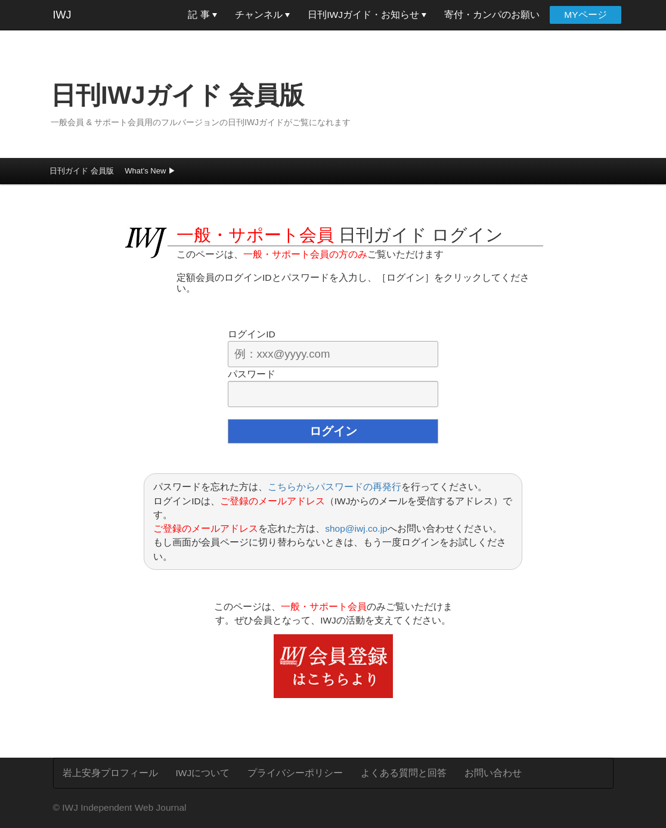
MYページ (585, 15)
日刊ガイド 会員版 (81, 170)
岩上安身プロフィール (110, 773)
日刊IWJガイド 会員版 (177, 95)
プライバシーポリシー (295, 773)
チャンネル (262, 15)
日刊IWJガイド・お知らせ (367, 15)
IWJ (62, 15)
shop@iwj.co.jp (356, 528)
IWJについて (203, 773)
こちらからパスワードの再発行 (334, 487)
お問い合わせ (493, 773)
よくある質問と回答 (404, 773)
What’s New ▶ (150, 170)
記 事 (202, 15)
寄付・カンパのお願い (492, 15)
